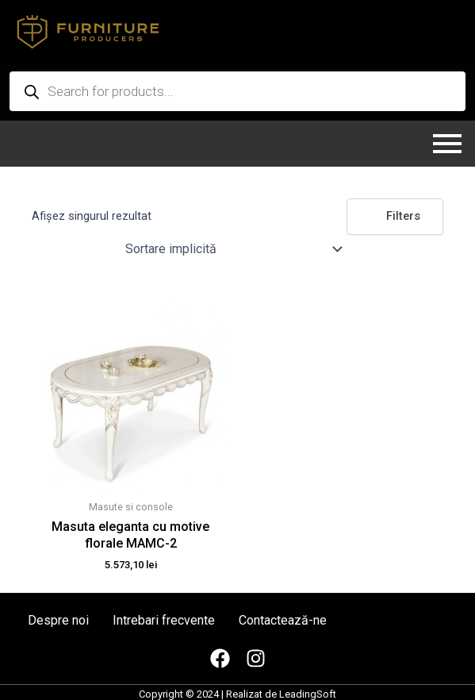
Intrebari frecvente (164, 620)
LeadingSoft (307, 694)
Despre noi (58, 620)
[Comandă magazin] (233, 249)
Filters (395, 216)
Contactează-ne (283, 620)
